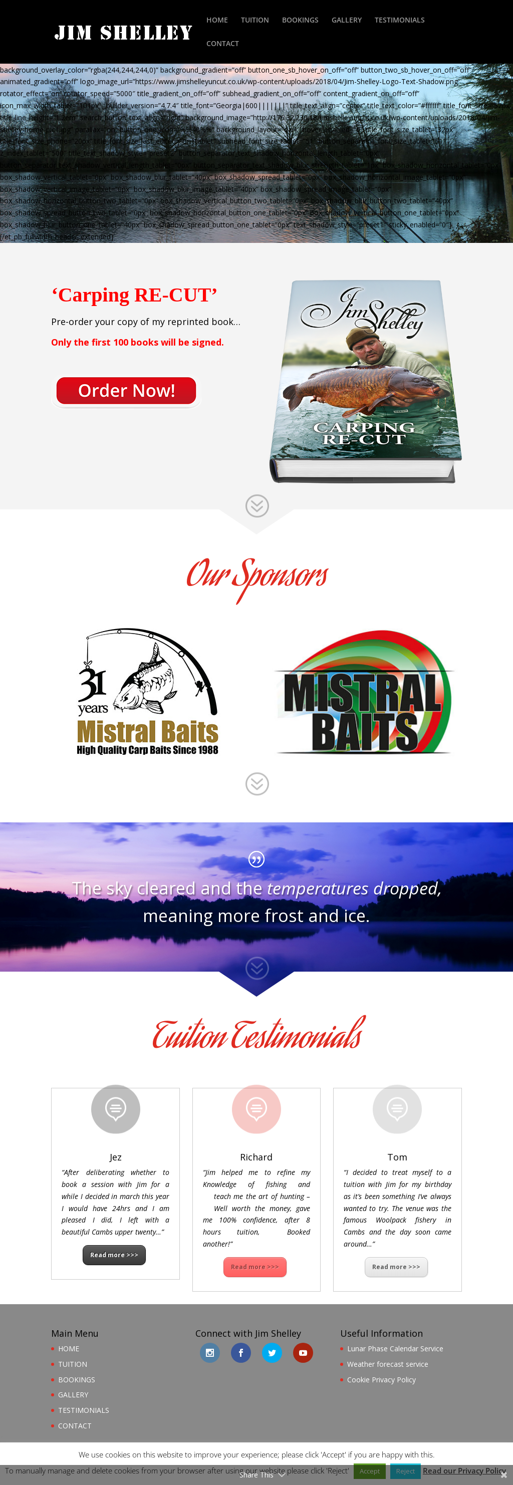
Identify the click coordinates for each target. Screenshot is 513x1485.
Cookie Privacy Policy (381, 1379)
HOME (217, 21)
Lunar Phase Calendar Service (395, 1348)
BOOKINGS (300, 21)
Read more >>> (114, 1255)
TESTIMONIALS (400, 21)
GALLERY (347, 21)
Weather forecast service (387, 1364)
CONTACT (222, 44)
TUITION (255, 21)
